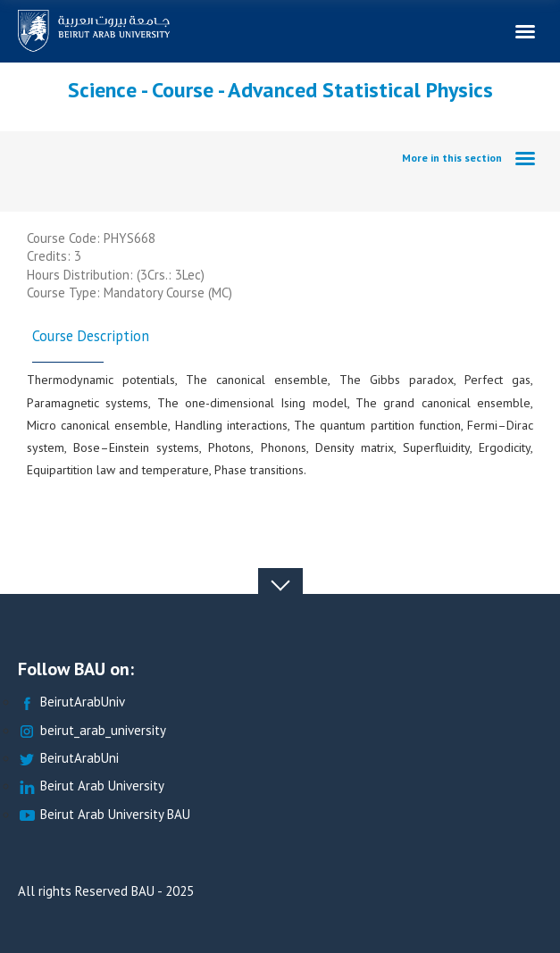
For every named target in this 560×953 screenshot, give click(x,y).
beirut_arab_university (92, 731)
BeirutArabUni (68, 758)
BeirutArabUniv (71, 702)
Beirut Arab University (91, 786)
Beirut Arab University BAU (104, 815)
